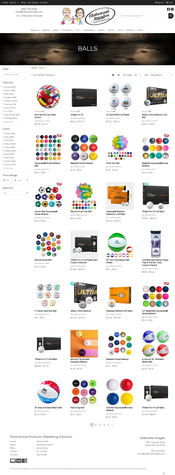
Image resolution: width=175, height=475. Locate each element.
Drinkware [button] (67, 30)
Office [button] (111, 30)
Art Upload (33, 2)
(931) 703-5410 (29, 9)
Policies (13, 451)
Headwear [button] (88, 30)
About (13, 2)
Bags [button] (55, 30)
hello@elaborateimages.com (29, 12)
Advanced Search (44, 445)
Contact (44, 2)
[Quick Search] (143, 16)
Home (5, 2)
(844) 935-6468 (35, 16)
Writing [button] (129, 30)
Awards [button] (45, 30)
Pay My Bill (41, 455)
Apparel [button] (34, 30)
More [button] (139, 30)
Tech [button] (120, 30)
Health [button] (100, 30)
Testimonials (42, 441)
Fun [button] (78, 30)
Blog (23, 2)
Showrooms (42, 448)
